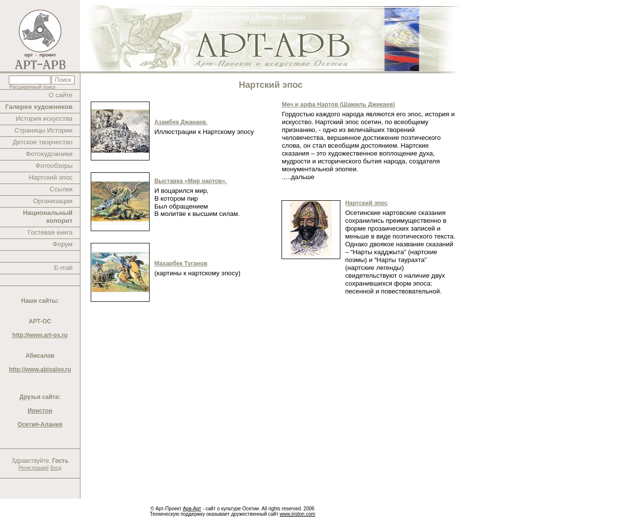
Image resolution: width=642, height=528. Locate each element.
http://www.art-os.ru (40, 335)
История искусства (44, 118)
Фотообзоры (54, 165)
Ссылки (61, 189)
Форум (63, 244)
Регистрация (33, 468)
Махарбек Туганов (180, 263)
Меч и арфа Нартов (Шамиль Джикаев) (338, 104)
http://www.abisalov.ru (40, 369)
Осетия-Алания (40, 424)
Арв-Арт (192, 508)
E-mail (63, 267)
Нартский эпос (51, 177)
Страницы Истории (44, 130)
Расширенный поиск (32, 87)
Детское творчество (43, 142)
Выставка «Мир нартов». (190, 181)
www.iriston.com (297, 514)
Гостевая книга (50, 232)
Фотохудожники (49, 154)
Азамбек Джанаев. (180, 122)
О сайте (61, 95)
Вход (56, 468)
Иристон (39, 410)
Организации (53, 201)
